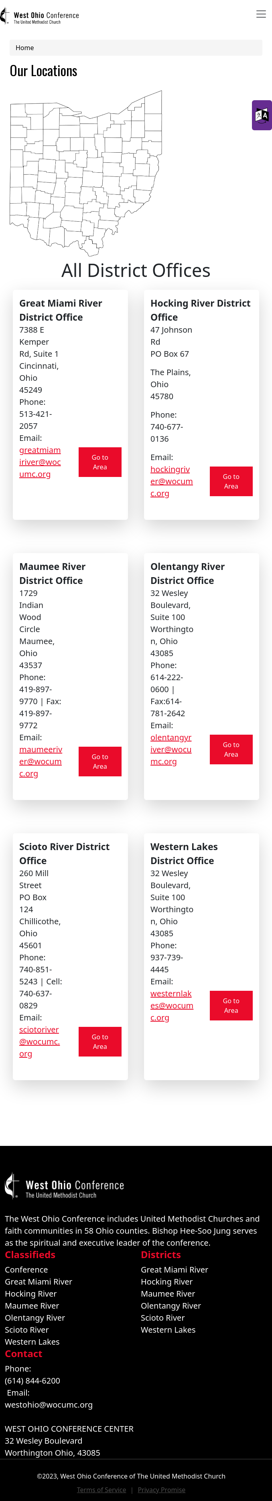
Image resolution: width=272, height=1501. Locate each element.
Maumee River (32, 1305)
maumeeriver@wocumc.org (40, 761)
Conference (26, 1269)
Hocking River (31, 1293)
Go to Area (99, 462)
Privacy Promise (161, 1489)
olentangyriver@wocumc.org (171, 749)
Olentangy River (35, 1317)
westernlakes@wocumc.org (171, 1005)
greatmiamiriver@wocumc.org (40, 461)
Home (25, 47)
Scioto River (27, 1329)
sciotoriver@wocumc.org (39, 1041)
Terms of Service (101, 1489)
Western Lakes (32, 1341)
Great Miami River (38, 1281)
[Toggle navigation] (261, 14)
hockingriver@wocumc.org (171, 481)
